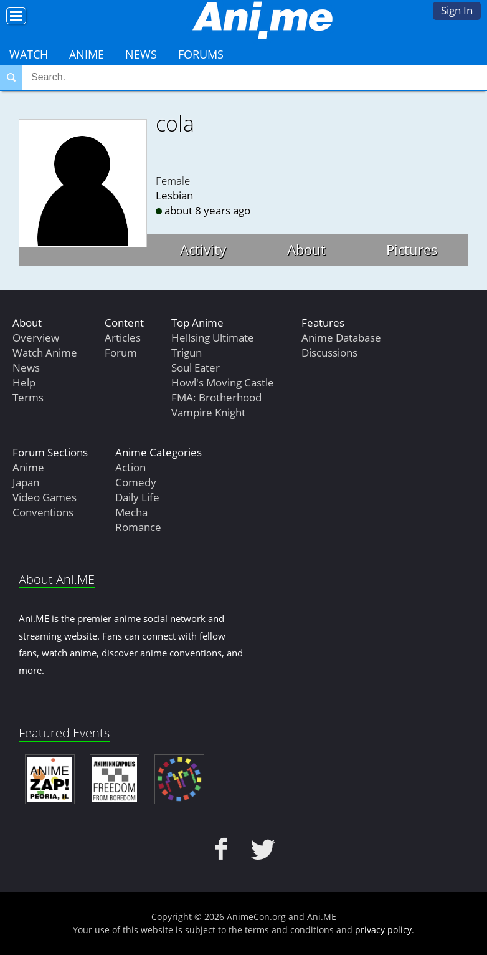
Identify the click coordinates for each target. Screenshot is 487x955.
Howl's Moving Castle (222, 382)
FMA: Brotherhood (216, 397)
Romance (138, 527)
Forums (201, 54)
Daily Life (137, 497)
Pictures (412, 249)
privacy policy (383, 930)
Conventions (42, 512)
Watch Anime (44, 352)
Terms (28, 397)
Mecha (131, 512)
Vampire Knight (208, 412)
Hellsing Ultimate (212, 337)
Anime (86, 54)
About (306, 249)
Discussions (329, 352)
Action (130, 467)
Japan (25, 482)
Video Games (44, 497)
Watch (28, 54)
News (141, 54)
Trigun (186, 352)
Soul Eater (195, 367)
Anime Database (341, 337)
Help (23, 382)
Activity (203, 249)
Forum (121, 352)
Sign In (457, 10)
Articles (123, 337)
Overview (35, 337)
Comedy (135, 482)
